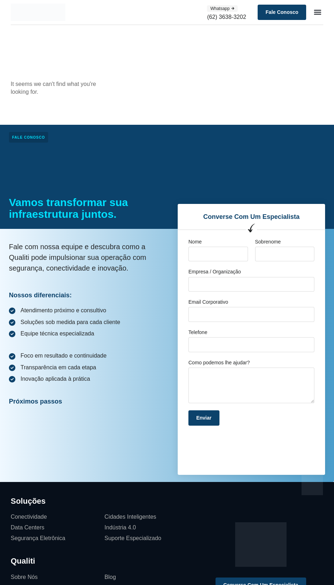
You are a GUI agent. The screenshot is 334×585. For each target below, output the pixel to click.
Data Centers (27, 527)
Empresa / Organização (214, 271)
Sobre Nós (24, 577)
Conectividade (29, 517)
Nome (195, 242)
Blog (110, 577)
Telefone (197, 332)
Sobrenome (268, 242)
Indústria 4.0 (120, 527)
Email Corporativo (208, 302)
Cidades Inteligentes (130, 517)
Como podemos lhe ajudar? (219, 362)
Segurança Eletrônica (38, 538)
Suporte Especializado (133, 538)
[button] (317, 12)
